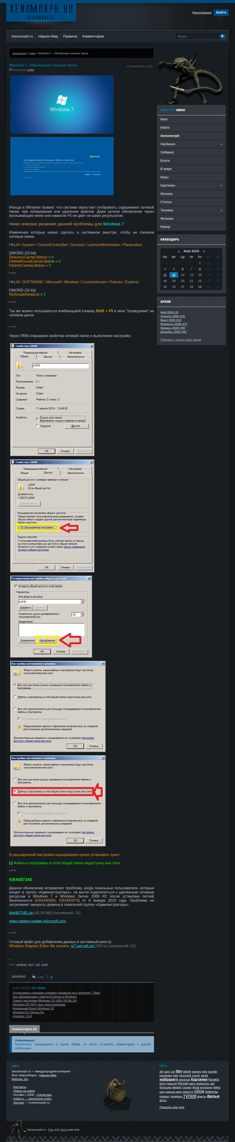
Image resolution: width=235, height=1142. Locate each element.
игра (196, 1087)
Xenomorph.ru (22, 36)
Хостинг (18, 1102)
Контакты (19, 1087)
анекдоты (202, 1083)
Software (167, 152)
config (44, 964)
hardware (165, 1075)
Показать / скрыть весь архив (180, 339)
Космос (213, 1079)
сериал (164, 1096)
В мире (166, 169)
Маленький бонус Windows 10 (33, 1008)
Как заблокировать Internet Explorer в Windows (45, 996)
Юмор (165, 227)
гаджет (187, 1087)
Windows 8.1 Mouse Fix (28, 1012)
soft (37, 964)
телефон (176, 1096)
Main (164, 119)
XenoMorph (18, 976)
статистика (43, 1095)
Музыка (166, 194)
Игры (164, 177)
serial (204, 1075)
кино (216, 1087)
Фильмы (166, 218)
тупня (189, 1096)
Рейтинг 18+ (20, 1079)
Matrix (165, 127)
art (161, 1071)
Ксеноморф (41, 11)
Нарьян (172, 1083)
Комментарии (93, 36)
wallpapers (168, 1079)
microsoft (185, 1075)
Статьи (165, 202)
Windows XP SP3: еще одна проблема (39, 1004)
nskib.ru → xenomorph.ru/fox (32, 1098)
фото (163, 1100)
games (196, 1071)
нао (162, 1092)
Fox (50, 1129)
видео (177, 1087)
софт (32, 53)
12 (173, 275)
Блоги (165, 160)
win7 (31, 964)
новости (187, 1092)
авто (192, 1083)
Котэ (162, 1083)
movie (196, 1075)
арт (212, 1083)
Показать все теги (171, 1107)
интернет (206, 1087)
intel (175, 1075)
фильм (213, 1096)
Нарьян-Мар (48, 36)
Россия (183, 1083)
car (173, 1071)
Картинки (199, 1079)
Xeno (63, 1129)
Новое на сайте (24, 1091)
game (187, 1071)
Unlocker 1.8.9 (22, 1016)
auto (167, 1071)
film (179, 1071)
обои (199, 1091)
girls (204, 1071)
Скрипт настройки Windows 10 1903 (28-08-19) (45, 1000)
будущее (165, 1087)
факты (201, 1096)
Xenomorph (19, 53)
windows (22, 964)
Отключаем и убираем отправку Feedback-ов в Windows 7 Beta (56, 993)
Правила (70, 36)
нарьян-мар (173, 1092)
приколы (211, 1092)
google (212, 1071)
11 (165, 275)
